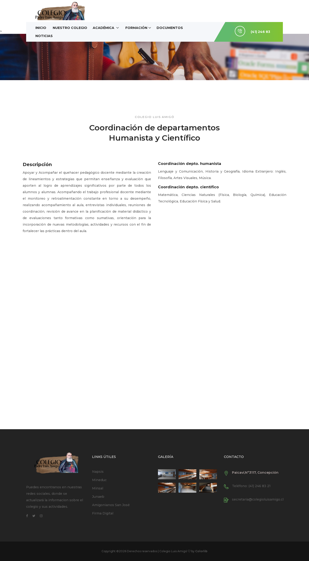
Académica (104, 28)
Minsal (97, 488)
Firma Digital (102, 513)
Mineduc (99, 480)
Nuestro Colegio (70, 28)
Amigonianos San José (111, 505)
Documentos (170, 28)
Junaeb (98, 497)
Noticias (44, 36)
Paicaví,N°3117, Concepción (255, 472)
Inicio (40, 28)
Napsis (98, 472)
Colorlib (201, 551)
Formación (136, 28)
